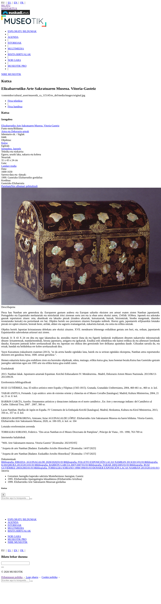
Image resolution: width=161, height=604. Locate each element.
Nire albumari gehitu (21, 186)
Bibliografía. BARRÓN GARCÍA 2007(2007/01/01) (62, 465)
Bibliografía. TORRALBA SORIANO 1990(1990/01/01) (63, 467)
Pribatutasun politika (12, 577)
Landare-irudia (8, 166)
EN (16, 2)
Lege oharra (32, 577)
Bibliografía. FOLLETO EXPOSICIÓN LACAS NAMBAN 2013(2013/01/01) (104, 462)
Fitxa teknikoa (15, 100)
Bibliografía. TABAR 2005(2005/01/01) (109, 465)
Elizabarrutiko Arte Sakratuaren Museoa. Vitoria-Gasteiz (30, 125)
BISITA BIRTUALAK (19, 54)
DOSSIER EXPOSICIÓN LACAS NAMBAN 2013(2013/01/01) (126, 467)
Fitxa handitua (15, 106)
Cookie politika (49, 577)
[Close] (3, 494)
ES (10, 2)
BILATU (5, 5)
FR (22, 2)
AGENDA (13, 37)
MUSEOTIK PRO (17, 66)
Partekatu (6, 186)
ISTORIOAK (14, 42)
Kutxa (4, 143)
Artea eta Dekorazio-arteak (15, 131)
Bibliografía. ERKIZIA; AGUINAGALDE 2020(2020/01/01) (32, 462)
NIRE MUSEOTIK (11, 74)
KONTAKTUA (9, 8)
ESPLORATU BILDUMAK (22, 31)
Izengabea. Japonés (11, 148)
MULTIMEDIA (16, 48)
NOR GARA (14, 60)
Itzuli (35, 186)
